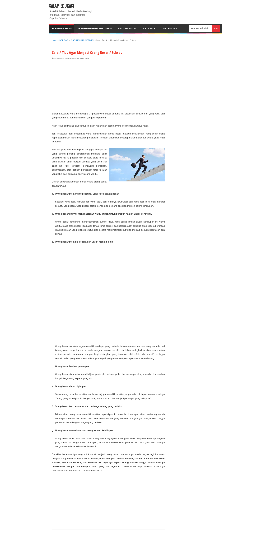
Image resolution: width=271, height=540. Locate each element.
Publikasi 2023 (169, 28)
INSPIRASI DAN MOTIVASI (77, 58)
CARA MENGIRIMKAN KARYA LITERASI (95, 28)
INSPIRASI (59, 58)
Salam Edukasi (61, 6)
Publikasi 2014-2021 (127, 28)
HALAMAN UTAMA (62, 28)
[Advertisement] (108, 86)
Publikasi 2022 (150, 28)
